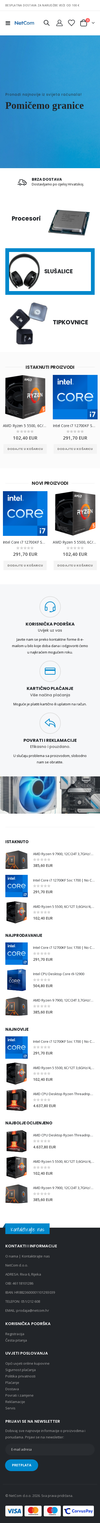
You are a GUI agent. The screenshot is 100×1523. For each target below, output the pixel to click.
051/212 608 (30, 1301)
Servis (10, 1408)
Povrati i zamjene (19, 1395)
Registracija (14, 1333)
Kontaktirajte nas (36, 1256)
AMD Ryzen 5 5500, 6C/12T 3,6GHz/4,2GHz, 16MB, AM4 (25, 426)
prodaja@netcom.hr (32, 1310)
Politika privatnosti (20, 1376)
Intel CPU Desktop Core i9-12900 (58, 973)
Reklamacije (15, 1401)
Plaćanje (12, 1382)
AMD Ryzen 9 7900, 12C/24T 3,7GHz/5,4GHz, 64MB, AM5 (64, 853)
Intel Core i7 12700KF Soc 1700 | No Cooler (75, 426)
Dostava (12, 1389)
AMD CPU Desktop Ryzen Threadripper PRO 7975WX (64, 1093)
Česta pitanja (16, 1340)
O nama (11, 1256)
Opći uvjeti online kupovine (27, 1363)
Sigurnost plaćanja (20, 1369)
